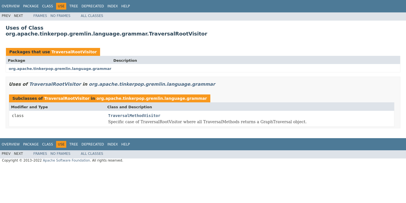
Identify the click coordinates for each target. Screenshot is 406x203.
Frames (40, 16)
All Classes (92, 16)
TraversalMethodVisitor (134, 115)
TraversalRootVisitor (74, 52)
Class (47, 6)
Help (125, 6)
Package (31, 6)
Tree (73, 6)
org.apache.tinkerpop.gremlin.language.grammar (60, 69)
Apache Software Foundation (66, 160)
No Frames (60, 16)
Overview (11, 6)
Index (112, 6)
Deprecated (92, 6)
